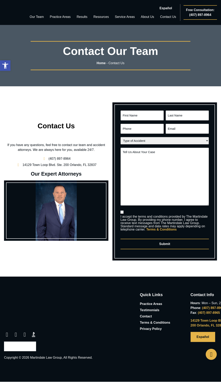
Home (101, 63)
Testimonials (149, 307)
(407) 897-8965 (209, 309)
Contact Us (168, 17)
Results (82, 17)
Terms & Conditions (161, 227)
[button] (7, 332)
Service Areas (125, 17)
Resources (101, 17)
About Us (147, 17)
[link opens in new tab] (56, 163)
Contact (146, 313)
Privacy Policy (151, 325)
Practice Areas (60, 17)
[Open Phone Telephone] (211, 354)
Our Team (37, 17)
